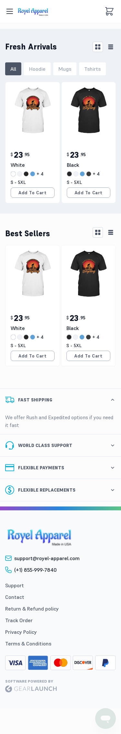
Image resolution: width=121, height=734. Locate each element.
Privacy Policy (21, 632)
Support (14, 585)
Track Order (19, 620)
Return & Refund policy (32, 608)
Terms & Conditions (28, 643)
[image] (33, 11)
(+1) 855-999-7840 (35, 570)
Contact (14, 597)
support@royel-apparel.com (47, 558)
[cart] (109, 11)
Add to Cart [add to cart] (32, 193)
